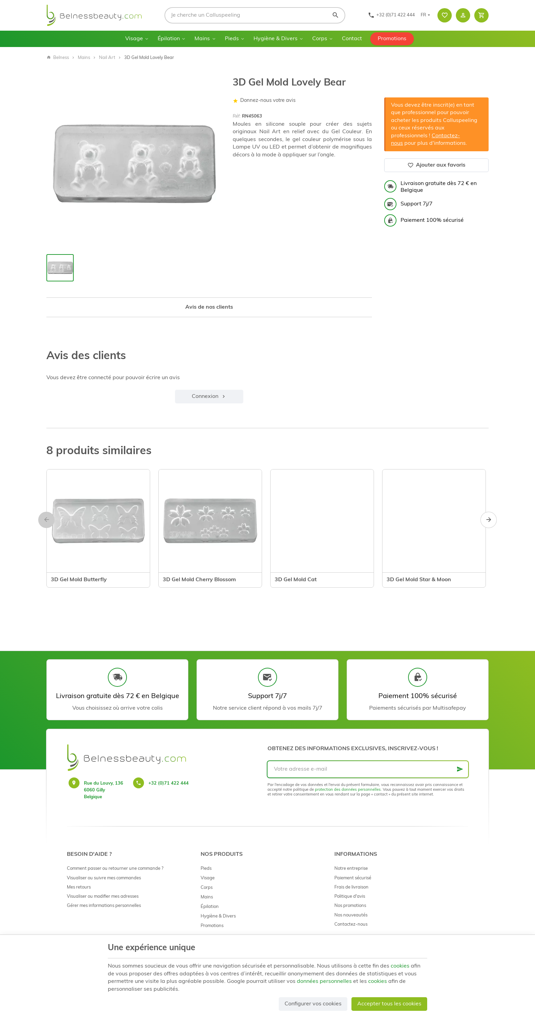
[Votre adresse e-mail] (368, 769)
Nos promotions (350, 906)
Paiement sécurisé (352, 878)
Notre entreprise (351, 868)
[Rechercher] (335, 15)
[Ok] (460, 769)
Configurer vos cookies (313, 1004)
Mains (202, 39)
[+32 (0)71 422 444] (391, 15)
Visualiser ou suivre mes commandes (104, 878)
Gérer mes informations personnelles (104, 906)
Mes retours (79, 887)
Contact (352, 39)
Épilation (169, 39)
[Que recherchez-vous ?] (254, 15)
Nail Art (107, 58)
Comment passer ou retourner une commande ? (115, 868)
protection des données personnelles (348, 790)
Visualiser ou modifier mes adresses (103, 896)
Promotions (392, 39)
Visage (134, 39)
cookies (400, 966)
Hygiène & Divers (276, 39)
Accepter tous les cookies (389, 1004)
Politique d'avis (349, 896)
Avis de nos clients (209, 307)
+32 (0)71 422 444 (168, 783)
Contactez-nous (350, 924)
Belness (57, 58)
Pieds (232, 39)
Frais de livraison (351, 887)
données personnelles (324, 981)
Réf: (237, 116)
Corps (319, 39)
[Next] (488, 520)
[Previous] (46, 520)
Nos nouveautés (350, 915)
